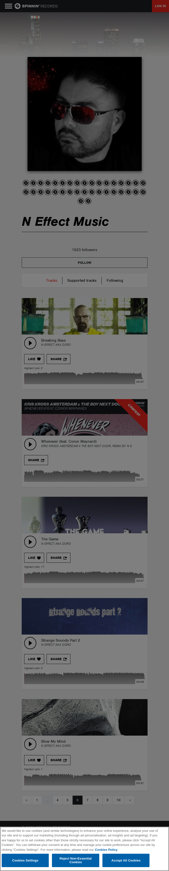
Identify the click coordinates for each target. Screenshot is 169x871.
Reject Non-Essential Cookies (76, 860)
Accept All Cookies (126, 860)
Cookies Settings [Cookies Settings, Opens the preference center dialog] (25, 860)
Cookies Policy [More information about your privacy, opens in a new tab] (106, 850)
